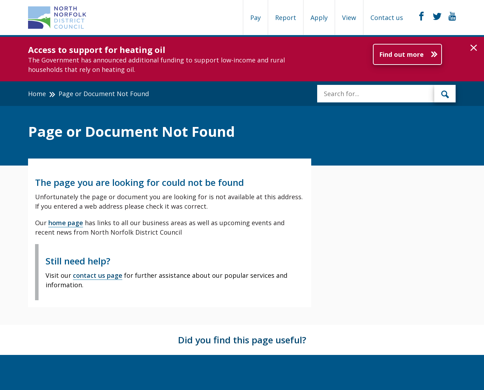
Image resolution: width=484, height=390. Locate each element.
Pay (255, 17)
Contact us (386, 17)
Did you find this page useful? (242, 340)
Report (285, 17)
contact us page (97, 275)
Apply (319, 17)
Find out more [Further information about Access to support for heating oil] (401, 54)
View (349, 17)
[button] (473, 48)
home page (65, 222)
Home (37, 93)
